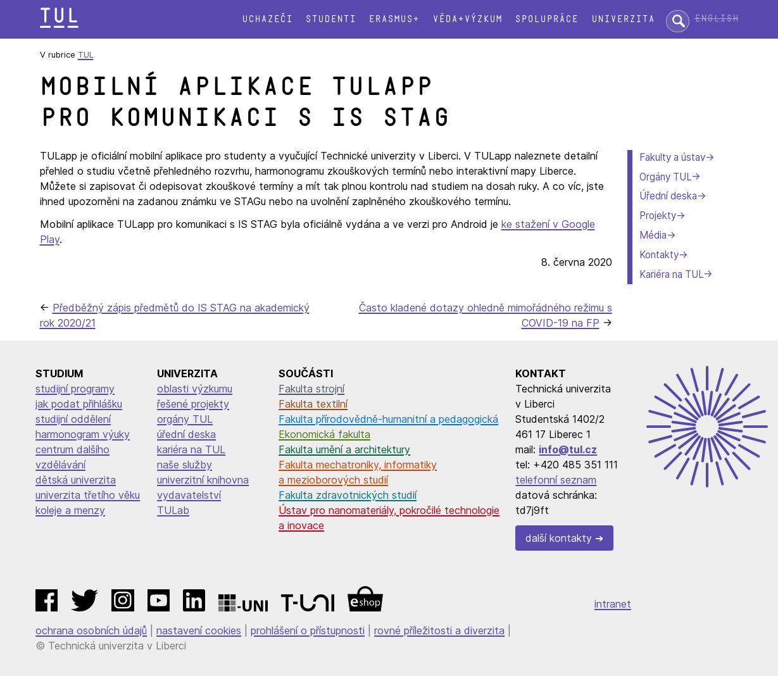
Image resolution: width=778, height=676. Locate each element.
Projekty (657, 216)
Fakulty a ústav (672, 157)
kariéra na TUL (191, 449)
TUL (86, 54)
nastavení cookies (198, 630)
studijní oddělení (73, 419)
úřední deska (186, 434)
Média (653, 235)
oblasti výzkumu (194, 388)
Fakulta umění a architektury (344, 449)
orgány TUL (185, 419)
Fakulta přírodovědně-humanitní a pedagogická (388, 419)
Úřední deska (668, 196)
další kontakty (558, 538)
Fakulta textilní (313, 403)
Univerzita (623, 19)
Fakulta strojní (311, 388)
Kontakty (659, 255)
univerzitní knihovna (203, 479)
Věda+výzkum (467, 19)
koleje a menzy (70, 510)
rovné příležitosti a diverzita (439, 630)
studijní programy (75, 388)
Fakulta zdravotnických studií (348, 495)
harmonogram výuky (82, 434)
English (716, 19)
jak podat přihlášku (78, 403)
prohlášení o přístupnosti (308, 630)
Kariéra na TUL (671, 274)
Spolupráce (546, 19)
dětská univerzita (75, 479)
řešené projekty (193, 403)
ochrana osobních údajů (91, 630)
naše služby (184, 464)
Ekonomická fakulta (324, 434)
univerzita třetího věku (87, 495)
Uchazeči (267, 19)
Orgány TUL (665, 177)
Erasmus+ (393, 19)
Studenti (330, 19)
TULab (173, 510)
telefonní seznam (555, 479)
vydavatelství (189, 495)
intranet (612, 604)
